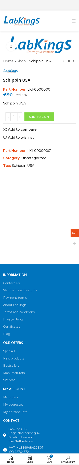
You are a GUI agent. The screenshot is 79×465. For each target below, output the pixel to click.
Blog (6, 334)
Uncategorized (34, 158)
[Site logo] (21, 21)
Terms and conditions (19, 312)
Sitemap (9, 380)
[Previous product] (63, 61)
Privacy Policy (13, 319)
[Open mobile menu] (74, 21)
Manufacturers (14, 373)
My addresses (13, 404)
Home (8, 61)
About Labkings (14, 305)
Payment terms (15, 298)
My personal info (15, 412)
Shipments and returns (20, 290)
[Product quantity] (14, 116)
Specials (9, 351)
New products (13, 358)
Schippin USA (23, 166)
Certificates (11, 326)
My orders (10, 397)
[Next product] (73, 61)
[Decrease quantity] (8, 116)
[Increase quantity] (19, 116)
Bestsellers (11, 365)
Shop (21, 61)
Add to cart (39, 117)
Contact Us (11, 283)
